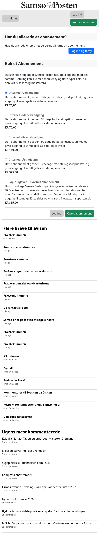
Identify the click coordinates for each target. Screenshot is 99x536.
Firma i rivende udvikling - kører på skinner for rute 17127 (49, 488)
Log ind (56, 213)
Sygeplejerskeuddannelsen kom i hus (49, 464)
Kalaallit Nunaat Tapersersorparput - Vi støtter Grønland (49, 440)
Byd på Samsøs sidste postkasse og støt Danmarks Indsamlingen (49, 512)
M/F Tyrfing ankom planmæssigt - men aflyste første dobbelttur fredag (49, 524)
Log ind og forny (81, 51)
